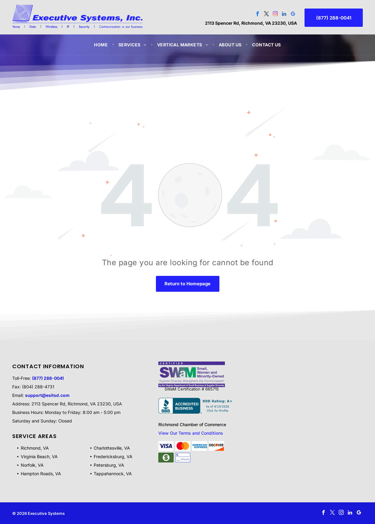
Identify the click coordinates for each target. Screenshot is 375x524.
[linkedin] (284, 14)
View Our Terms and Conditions (190, 433)
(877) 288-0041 (48, 378)
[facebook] (257, 14)
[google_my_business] (293, 14)
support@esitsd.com (47, 395)
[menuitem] (101, 44)
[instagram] (275, 14)
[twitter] (266, 14)
